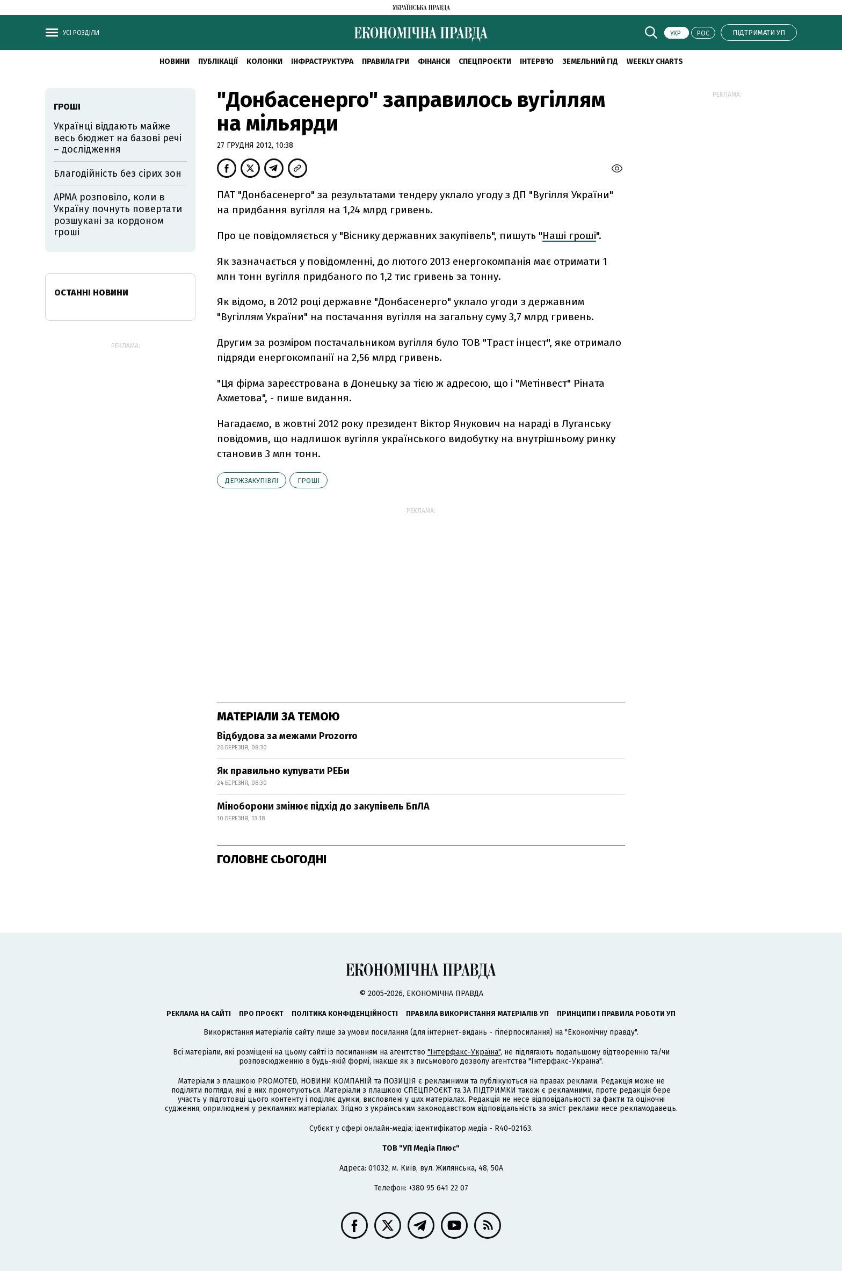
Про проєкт (261, 1013)
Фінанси (434, 61)
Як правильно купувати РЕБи (283, 771)
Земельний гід (590, 61)
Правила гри (385, 61)
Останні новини (91, 292)
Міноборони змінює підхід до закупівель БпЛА (323, 806)
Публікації (218, 61)
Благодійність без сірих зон (118, 173)
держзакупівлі (251, 480)
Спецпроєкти (485, 61)
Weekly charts (655, 61)
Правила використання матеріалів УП (477, 1013)
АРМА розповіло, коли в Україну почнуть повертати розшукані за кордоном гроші (118, 214)
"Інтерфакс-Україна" (463, 1052)
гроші (308, 480)
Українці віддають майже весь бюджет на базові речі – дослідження (118, 137)
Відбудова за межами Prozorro (287, 736)
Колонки (264, 61)
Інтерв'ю (537, 61)
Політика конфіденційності (345, 1013)
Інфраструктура (322, 61)
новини (174, 61)
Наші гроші (569, 235)
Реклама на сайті (198, 1013)
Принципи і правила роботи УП (616, 1013)
